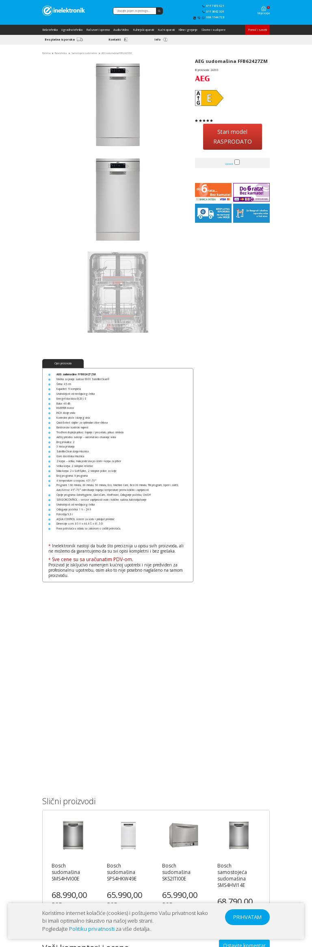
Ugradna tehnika (71, 30)
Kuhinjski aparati (143, 30)
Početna (46, 53)
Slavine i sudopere (213, 30)
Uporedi (229, 164)
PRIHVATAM (247, 917)
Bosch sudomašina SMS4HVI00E (66, 872)
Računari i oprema (98, 30)
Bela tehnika (50, 30)
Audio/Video (121, 30)
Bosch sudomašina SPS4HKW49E (121, 872)
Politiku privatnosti (92, 928)
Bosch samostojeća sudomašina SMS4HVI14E (232, 876)
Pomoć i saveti (257, 30)
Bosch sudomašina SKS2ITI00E (176, 872)
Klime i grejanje (187, 30)
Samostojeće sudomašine (84, 53)
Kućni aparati (166, 30)
